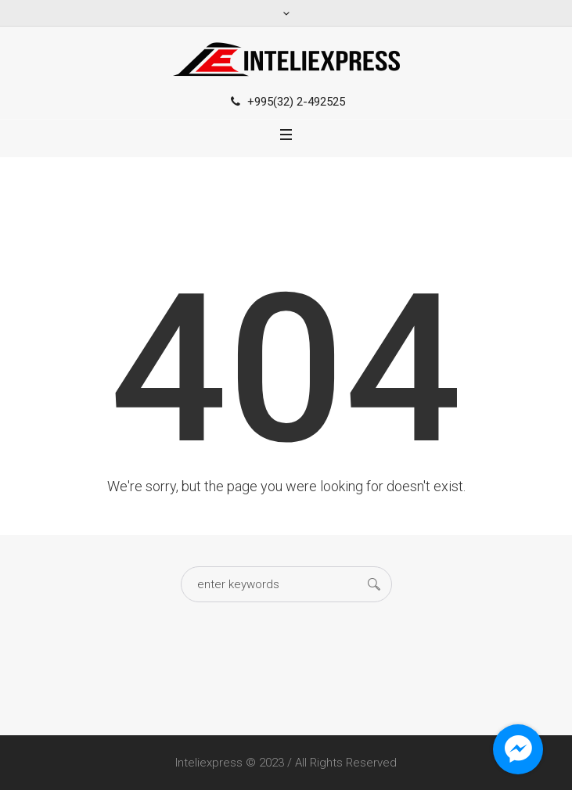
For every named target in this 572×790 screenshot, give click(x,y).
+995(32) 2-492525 (296, 102)
